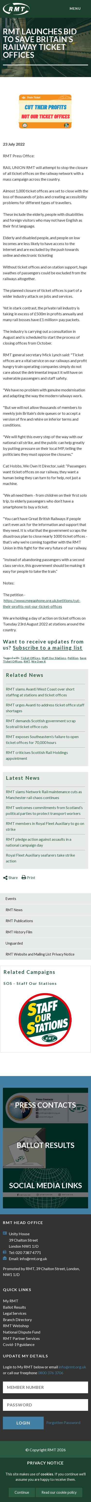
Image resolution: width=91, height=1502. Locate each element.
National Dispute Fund (21, 1332)
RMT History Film (19, 932)
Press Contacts (45, 1104)
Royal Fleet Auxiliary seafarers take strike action (40, 858)
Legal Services (14, 1313)
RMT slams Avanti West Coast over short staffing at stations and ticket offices (40, 692)
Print (28, 877)
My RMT (10, 1300)
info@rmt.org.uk (33, 1258)
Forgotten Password (63, 1422)
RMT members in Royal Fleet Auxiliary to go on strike (45, 826)
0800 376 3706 (50, 1372)
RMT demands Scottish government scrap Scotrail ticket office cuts (41, 723)
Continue (22, 1492)
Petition (73, 658)
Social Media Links (45, 1185)
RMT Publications (19, 921)
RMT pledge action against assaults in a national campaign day (38, 842)
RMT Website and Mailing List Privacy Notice (40, 954)
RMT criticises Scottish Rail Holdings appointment (37, 755)
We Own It (38, 661)
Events (11, 899)
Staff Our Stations (54, 658)
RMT (27, 661)
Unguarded (14, 943)
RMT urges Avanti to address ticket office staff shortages (45, 707)
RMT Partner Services (21, 1338)
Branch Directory (17, 1319)
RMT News (14, 910)
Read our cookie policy (58, 1492)
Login (23, 1422)
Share (10, 877)
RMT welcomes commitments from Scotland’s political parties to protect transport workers (44, 810)
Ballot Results (45, 1145)
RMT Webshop (16, 1325)
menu (75, 8)
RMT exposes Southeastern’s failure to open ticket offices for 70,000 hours (42, 739)
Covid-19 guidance (18, 1344)
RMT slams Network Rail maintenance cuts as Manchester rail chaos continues (44, 794)
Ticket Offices (30, 658)
